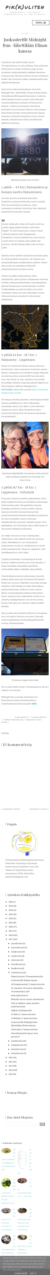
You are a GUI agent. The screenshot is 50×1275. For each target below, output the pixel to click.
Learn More (21, 1273)
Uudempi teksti (11, 809)
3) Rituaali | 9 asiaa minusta (24, 1029)
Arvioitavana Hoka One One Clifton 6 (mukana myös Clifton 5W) (24, 1220)
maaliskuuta (17, 1045)
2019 (11, 931)
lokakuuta (16, 951)
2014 (11, 1066)
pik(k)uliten (25, 7)
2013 (11, 1070)
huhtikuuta (16, 1041)
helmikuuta (17, 1049)
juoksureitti (22, 717)
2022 (11, 918)
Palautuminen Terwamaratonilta (27, 976)
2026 (11, 902)
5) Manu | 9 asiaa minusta (23, 1014)
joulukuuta (16, 943)
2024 (11, 910)
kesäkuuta (16, 968)
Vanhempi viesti (38, 809)
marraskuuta (17, 947)
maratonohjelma (13, 720)
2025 (11, 906)
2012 (11, 1074)
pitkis (4, 722)
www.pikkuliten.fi (19, 995)
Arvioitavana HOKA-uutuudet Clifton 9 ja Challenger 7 (8, 1220)
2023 (11, 914)
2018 (11, 935)
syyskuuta (16, 956)
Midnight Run (33, 720)
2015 (11, 1061)
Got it (33, 1273)
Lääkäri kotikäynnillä (21, 1010)
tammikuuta (17, 1053)
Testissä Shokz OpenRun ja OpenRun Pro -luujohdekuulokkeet (8, 1160)
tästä (34, 703)
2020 (11, 926)
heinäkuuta (16, 964)
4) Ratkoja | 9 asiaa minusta (24, 1018)
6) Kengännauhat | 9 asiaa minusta (27, 984)
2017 (11, 939)
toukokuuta (17, 972)
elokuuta (15, 960)
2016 (11, 1057)
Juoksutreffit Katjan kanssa (24, 980)
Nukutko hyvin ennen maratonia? (27, 999)
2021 (11, 922)
